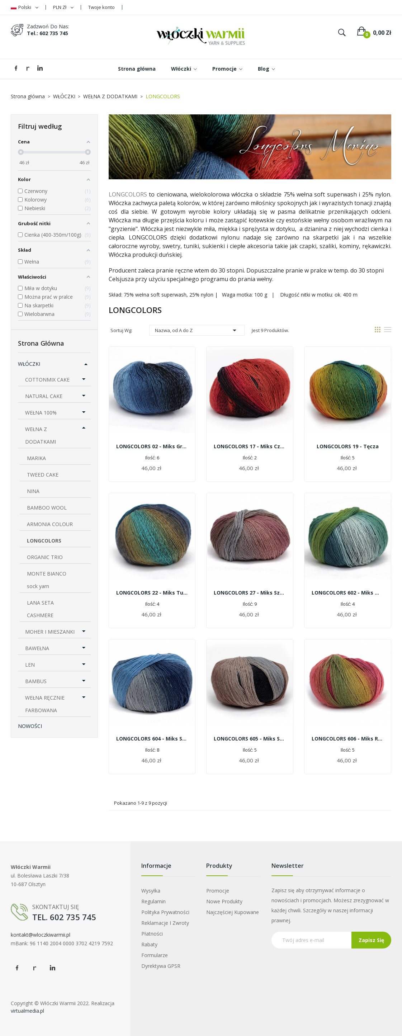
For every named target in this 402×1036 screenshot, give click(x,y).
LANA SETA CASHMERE (40, 609)
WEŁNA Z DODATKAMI (40, 435)
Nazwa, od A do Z (197, 330)
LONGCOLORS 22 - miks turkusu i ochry (152, 592)
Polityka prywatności (165, 912)
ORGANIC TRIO (45, 557)
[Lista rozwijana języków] (24, 7)
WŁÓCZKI (29, 363)
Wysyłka (150, 890)
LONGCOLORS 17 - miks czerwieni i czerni (250, 446)
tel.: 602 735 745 (47, 33)
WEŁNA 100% (41, 412)
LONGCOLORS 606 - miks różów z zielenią (348, 738)
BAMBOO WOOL (47, 507)
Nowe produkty (224, 901)
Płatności (152, 933)
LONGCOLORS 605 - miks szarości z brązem (250, 738)
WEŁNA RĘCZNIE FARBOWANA (45, 704)
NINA (33, 491)
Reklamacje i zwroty (165, 922)
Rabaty (149, 944)
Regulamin (153, 901)
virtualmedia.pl (27, 1010)
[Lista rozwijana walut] (63, 7)
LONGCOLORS (44, 540)
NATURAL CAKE (43, 396)
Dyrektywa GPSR (160, 965)
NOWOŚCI (30, 726)
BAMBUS (36, 681)
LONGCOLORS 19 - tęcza (348, 446)
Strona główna (41, 343)
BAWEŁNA (37, 648)
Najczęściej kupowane (232, 912)
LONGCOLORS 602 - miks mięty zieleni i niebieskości (348, 592)
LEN (30, 664)
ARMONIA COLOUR (50, 524)
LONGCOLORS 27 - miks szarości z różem (250, 592)
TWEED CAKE (42, 474)
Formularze (154, 955)
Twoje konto (101, 7)
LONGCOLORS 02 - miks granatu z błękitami (152, 446)
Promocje (217, 890)
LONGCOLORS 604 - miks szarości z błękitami (152, 738)
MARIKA (36, 458)
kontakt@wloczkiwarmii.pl (40, 934)
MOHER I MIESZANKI (50, 631)
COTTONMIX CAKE (47, 379)
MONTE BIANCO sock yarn (46, 580)
